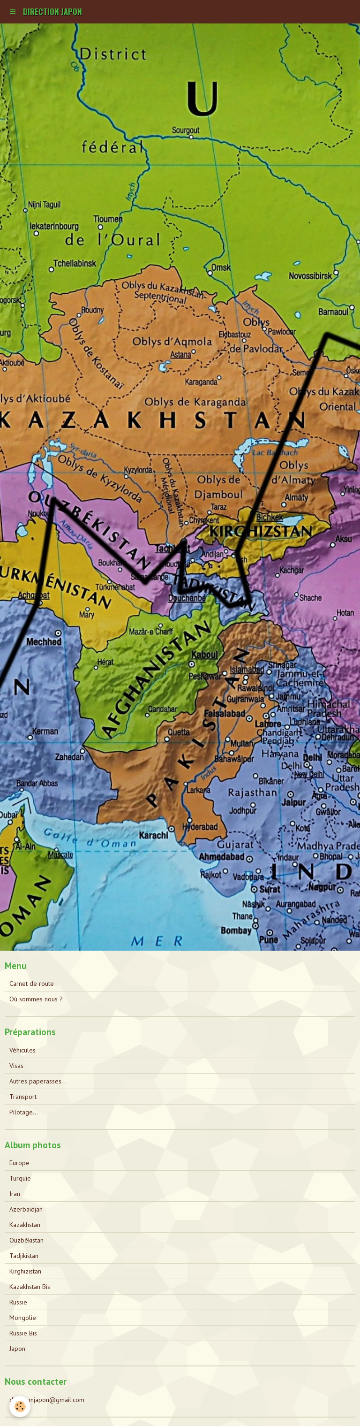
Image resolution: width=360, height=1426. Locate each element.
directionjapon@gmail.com (46, 1399)
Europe (19, 1163)
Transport (23, 1096)
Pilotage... (23, 1112)
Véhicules (22, 1050)
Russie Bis (23, 1333)
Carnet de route (31, 983)
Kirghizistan (25, 1271)
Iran (14, 1194)
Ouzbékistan (26, 1240)
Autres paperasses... (38, 1081)
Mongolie (22, 1317)
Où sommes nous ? (36, 999)
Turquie (20, 1178)
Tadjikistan (23, 1255)
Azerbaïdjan (26, 1209)
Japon (17, 1348)
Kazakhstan (24, 1224)
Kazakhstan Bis (29, 1286)
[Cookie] (19, 1406)
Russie (18, 1302)
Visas (16, 1065)
